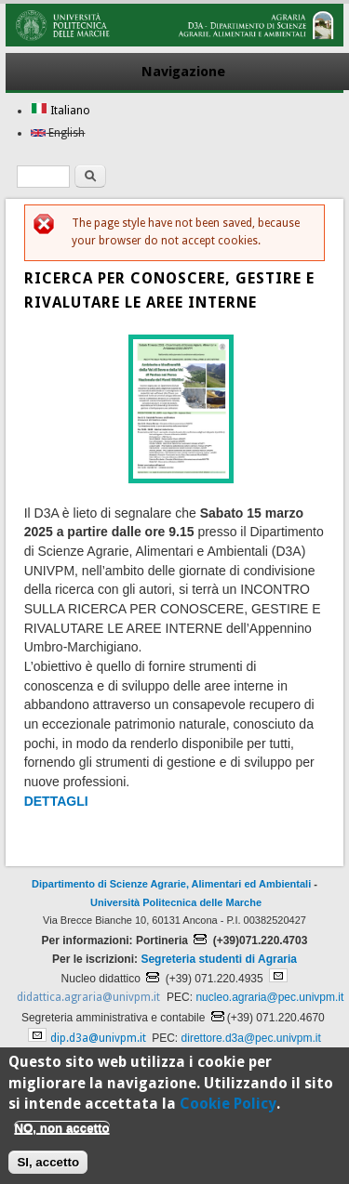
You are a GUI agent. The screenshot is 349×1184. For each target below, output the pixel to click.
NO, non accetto (61, 1135)
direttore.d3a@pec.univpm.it (251, 1038)
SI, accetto (48, 1170)
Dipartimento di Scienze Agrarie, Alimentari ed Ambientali (171, 883)
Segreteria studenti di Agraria (219, 959)
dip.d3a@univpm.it (98, 1038)
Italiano (60, 110)
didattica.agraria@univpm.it (88, 997)
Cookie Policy (228, 1112)
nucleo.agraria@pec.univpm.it (269, 997)
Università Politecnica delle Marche (176, 902)
